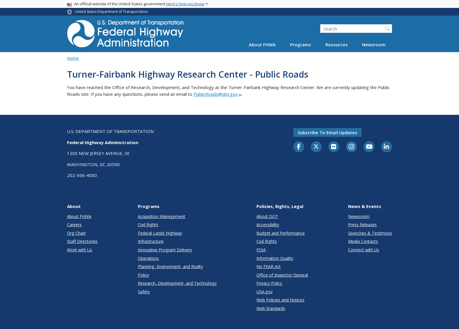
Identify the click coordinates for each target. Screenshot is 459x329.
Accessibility (267, 224)
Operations (148, 258)
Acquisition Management (161, 216)
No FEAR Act (268, 266)
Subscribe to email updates (327, 132)
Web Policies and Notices (280, 300)
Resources (337, 44)
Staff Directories (82, 241)
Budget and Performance (280, 233)
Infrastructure (151, 241)
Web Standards (270, 308)
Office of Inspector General (282, 275)
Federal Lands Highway (160, 233)
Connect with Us (363, 250)
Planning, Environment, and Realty (170, 266)
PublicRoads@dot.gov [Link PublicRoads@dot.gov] (217, 94)
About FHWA (262, 44)
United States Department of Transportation (111, 11)
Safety (144, 291)
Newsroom (374, 44)
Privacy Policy (269, 283)
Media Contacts (363, 241)
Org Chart (76, 233)
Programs (300, 44)
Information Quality (274, 258)
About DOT (267, 216)
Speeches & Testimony (370, 233)
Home (73, 58)
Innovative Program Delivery (165, 250)
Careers (74, 224)
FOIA (261, 250)
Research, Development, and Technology (177, 283)
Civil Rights (148, 224)
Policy (143, 275)
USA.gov (264, 291)
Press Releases (362, 224)
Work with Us (79, 250)
